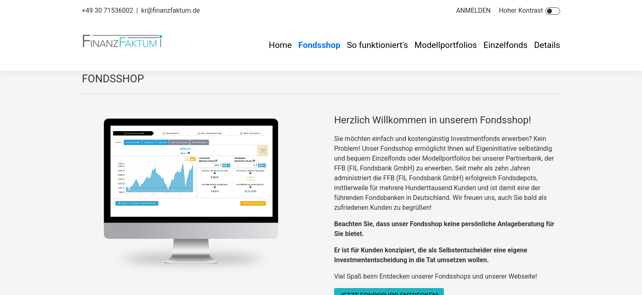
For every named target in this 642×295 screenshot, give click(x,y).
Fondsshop (319, 45)
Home (280, 45)
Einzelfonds (506, 45)
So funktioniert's (377, 45)
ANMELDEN (473, 10)
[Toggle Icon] (552, 11)
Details (547, 45)
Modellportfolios (445, 45)
